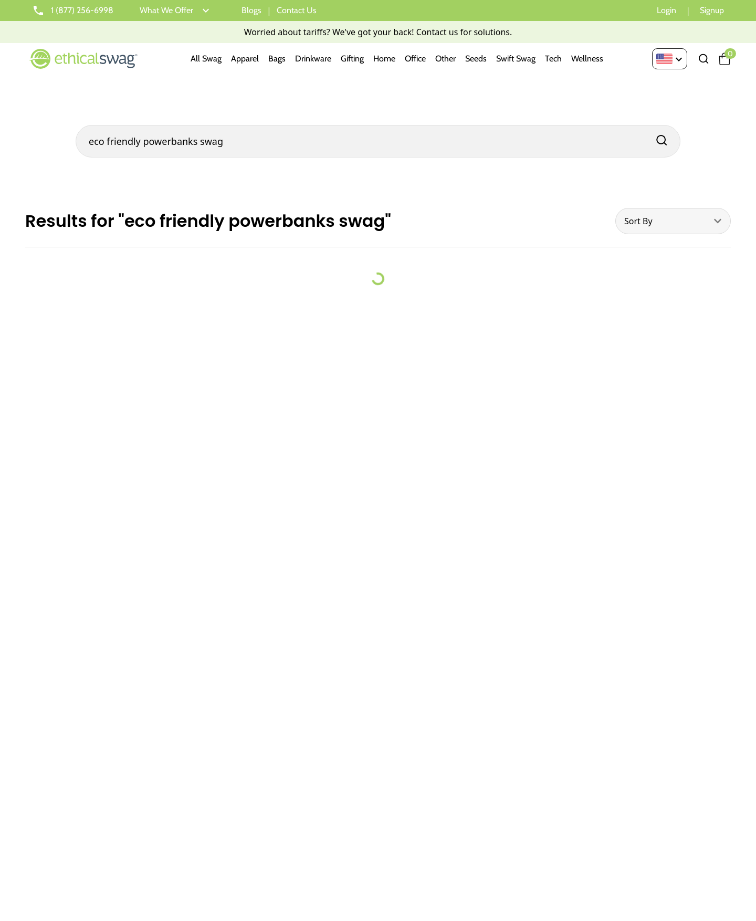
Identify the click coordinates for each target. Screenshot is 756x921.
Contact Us (297, 10)
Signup (712, 10)
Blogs (251, 10)
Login (666, 10)
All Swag (206, 59)
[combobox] (673, 221)
